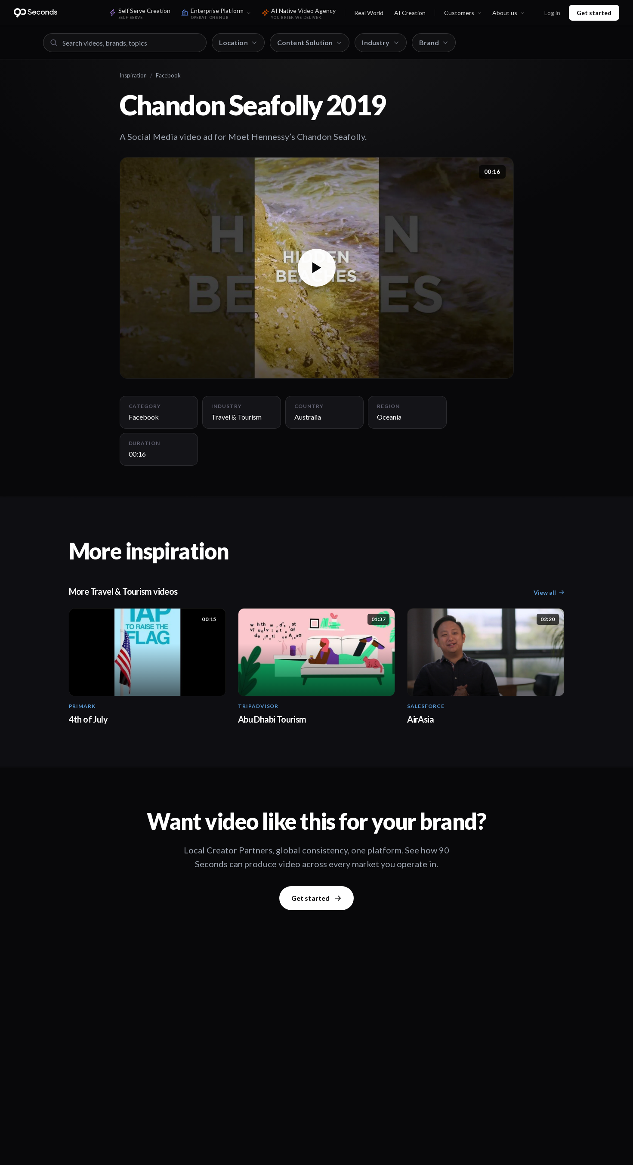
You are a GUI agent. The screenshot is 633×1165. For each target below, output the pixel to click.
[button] (317, 268)
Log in (552, 12)
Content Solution (310, 42)
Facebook (168, 75)
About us (508, 12)
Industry (380, 42)
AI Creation (410, 12)
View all (549, 592)
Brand (434, 42)
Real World (368, 12)
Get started (594, 12)
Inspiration (133, 75)
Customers (463, 12)
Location (238, 42)
